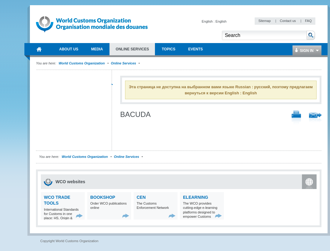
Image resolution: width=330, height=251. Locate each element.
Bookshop (102, 197)
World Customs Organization (82, 63)
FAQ (308, 21)
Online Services (123, 63)
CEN (141, 197)
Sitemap (264, 21)
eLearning (195, 197)
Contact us (288, 21)
